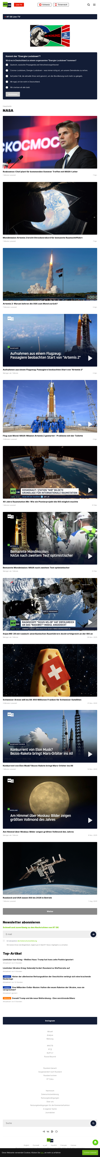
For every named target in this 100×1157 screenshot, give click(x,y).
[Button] (93, 934)
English (26, 1145)
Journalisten (50, 1113)
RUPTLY (50, 1053)
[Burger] (94, 5)
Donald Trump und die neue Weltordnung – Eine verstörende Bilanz (43, 998)
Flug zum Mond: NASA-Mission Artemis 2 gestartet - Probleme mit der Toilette (43, 436)
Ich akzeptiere (22, 941)
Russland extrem (50, 1075)
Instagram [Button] (50, 1021)
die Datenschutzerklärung (27, 941)
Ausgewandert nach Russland (50, 1072)
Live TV (19, 5)
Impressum (50, 1091)
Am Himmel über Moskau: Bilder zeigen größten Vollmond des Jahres (38, 832)
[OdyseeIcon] (56, 1131)
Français (63, 1145)
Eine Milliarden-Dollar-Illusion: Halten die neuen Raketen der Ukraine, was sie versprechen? (43, 988)
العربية (45, 1145)
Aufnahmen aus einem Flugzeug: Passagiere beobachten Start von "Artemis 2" (43, 370)
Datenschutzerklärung (50, 1094)
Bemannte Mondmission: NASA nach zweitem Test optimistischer (36, 568)
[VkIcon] (48, 1131)
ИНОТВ (50, 1046)
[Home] (7, 4)
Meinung (50, 1039)
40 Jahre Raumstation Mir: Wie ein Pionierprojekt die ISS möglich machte (40, 502)
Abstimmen (12, 94)
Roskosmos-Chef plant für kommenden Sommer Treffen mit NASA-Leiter (40, 171)
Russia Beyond (50, 1057)
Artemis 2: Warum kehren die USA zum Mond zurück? (30, 304)
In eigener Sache (50, 1109)
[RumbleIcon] (52, 1131)
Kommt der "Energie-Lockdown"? (23, 56)
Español (54, 1145)
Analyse (50, 1035)
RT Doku (50, 1079)
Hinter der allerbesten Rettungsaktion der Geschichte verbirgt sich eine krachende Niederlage (47, 977)
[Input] (50, 934)
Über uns (50, 1102)
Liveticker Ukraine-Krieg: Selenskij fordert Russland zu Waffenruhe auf (36, 968)
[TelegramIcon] (44, 1131)
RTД (50, 1049)
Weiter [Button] (50, 911)
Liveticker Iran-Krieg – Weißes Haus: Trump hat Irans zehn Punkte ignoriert (38, 959)
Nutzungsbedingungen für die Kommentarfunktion (50, 1105)
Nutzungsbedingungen (50, 1098)
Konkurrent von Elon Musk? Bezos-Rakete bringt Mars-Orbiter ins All (38, 766)
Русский (36, 1145)
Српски (73, 1145)
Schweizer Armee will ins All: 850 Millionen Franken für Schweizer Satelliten (42, 700)
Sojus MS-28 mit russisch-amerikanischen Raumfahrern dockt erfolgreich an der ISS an (48, 634)
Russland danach (50, 1068)
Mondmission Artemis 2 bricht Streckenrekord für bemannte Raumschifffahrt (42, 238)
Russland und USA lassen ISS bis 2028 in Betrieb (27, 898)
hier (42, 1153)
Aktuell (50, 1031)
